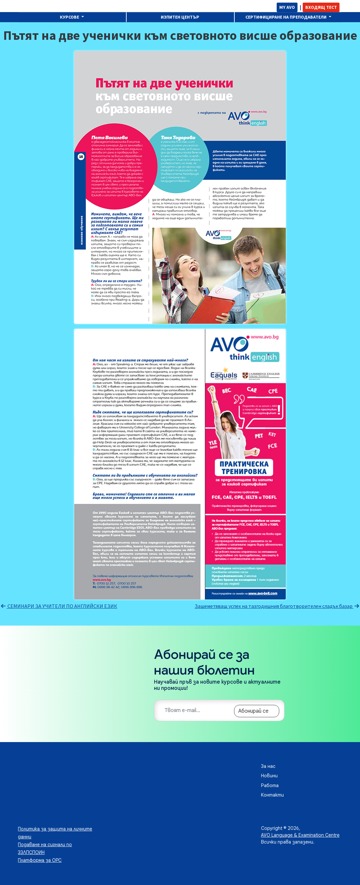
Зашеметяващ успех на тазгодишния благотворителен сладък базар (277, 606)
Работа (270, 785)
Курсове (70, 17)
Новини (269, 776)
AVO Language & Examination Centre (300, 835)
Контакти (272, 795)
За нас (268, 766)
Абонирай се (253, 711)
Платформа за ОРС (40, 860)
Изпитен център (180, 17)
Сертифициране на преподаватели (286, 17)
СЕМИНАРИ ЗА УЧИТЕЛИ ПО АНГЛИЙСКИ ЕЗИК (58, 606)
